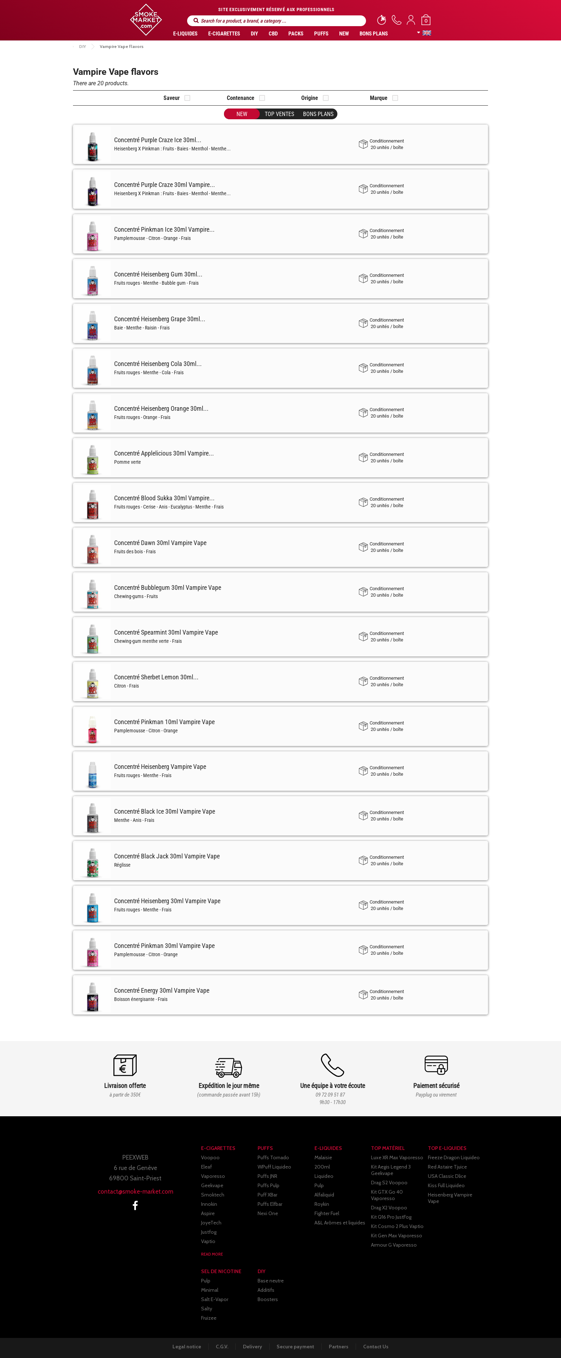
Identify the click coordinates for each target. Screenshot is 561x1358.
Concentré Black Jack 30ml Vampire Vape (167, 856)
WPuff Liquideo (274, 1167)
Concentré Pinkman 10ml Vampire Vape (164, 722)
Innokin (209, 1204)
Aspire (208, 1213)
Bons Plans (374, 33)
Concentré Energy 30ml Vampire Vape (161, 990)
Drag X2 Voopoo (389, 1207)
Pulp (319, 1185)
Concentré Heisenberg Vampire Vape (160, 766)
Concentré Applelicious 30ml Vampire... (164, 453)
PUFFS (321, 33)
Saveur (172, 98)
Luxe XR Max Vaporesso (397, 1157)
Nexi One (268, 1213)
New (344, 33)
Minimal (209, 1290)
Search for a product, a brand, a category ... (196, 20)
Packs (295, 33)
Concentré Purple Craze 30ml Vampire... (164, 184)
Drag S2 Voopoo (389, 1182)
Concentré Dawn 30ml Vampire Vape (160, 542)
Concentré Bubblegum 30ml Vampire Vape (167, 587)
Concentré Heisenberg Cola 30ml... (158, 363)
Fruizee (208, 1318)
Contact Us (377, 1346)
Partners (339, 1346)
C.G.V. (221, 1346)
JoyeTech (211, 1222)
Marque (378, 98)
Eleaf (206, 1167)
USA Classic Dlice (447, 1176)
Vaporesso (213, 1176)
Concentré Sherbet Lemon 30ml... (156, 677)
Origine (309, 98)
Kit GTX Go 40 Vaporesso (387, 1195)
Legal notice (185, 1346)
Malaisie (323, 1157)
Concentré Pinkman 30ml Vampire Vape (164, 945)
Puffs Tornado (273, 1157)
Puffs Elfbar (270, 1204)
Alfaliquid (324, 1194)
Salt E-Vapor (214, 1299)
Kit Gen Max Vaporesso (396, 1235)
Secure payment (295, 1346)
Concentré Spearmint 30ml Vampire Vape (166, 632)
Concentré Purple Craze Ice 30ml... (157, 140)
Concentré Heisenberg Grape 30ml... (159, 319)
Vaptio (208, 1241)
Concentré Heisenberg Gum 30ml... (158, 274)
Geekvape (212, 1185)
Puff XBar (267, 1194)
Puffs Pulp (268, 1185)
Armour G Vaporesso (394, 1245)
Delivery (252, 1346)
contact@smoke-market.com (135, 1191)
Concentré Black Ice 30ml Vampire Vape (164, 811)
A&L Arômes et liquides (339, 1222)
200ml (322, 1167)
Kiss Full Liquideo (446, 1185)
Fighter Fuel (326, 1213)
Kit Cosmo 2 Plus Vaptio (397, 1226)
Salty (206, 1308)
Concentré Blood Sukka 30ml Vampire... (164, 498)
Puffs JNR (267, 1176)
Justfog (208, 1232)
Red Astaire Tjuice (447, 1167)
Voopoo (210, 1157)
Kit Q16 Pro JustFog (391, 1217)
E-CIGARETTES (224, 33)
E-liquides (185, 33)
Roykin (321, 1204)
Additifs (266, 1290)
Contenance (240, 98)
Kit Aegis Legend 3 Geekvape (391, 1170)
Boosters (268, 1299)
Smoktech (212, 1194)
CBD (273, 33)
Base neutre (271, 1280)
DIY (254, 33)
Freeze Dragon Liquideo (454, 1157)
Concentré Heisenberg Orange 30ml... (161, 408)
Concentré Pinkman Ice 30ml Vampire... (164, 229)
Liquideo (323, 1176)
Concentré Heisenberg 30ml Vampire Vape (167, 901)
